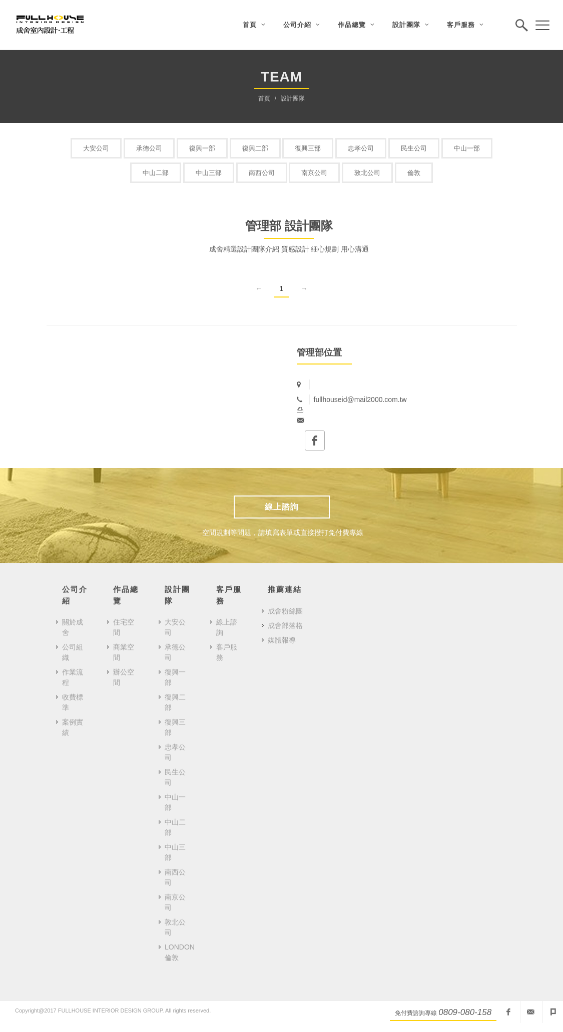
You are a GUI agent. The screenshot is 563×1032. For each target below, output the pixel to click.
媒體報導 (282, 640)
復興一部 (202, 148)
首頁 (264, 98)
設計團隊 (293, 98)
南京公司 (314, 172)
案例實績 (72, 727)
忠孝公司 (361, 148)
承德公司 (149, 148)
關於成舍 (72, 627)
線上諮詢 (282, 506)
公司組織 (72, 652)
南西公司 (262, 172)
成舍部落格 (285, 626)
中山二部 (156, 172)
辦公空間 (123, 677)
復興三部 (308, 148)
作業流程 (72, 677)
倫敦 (413, 172)
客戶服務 (226, 652)
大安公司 (96, 148)
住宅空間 (123, 627)
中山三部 (209, 172)
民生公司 (414, 148)
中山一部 (467, 148)
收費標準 (72, 702)
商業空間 (123, 652)
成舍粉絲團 (285, 611)
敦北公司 (367, 172)
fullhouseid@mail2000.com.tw (530, 1012)
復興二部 (255, 148)
